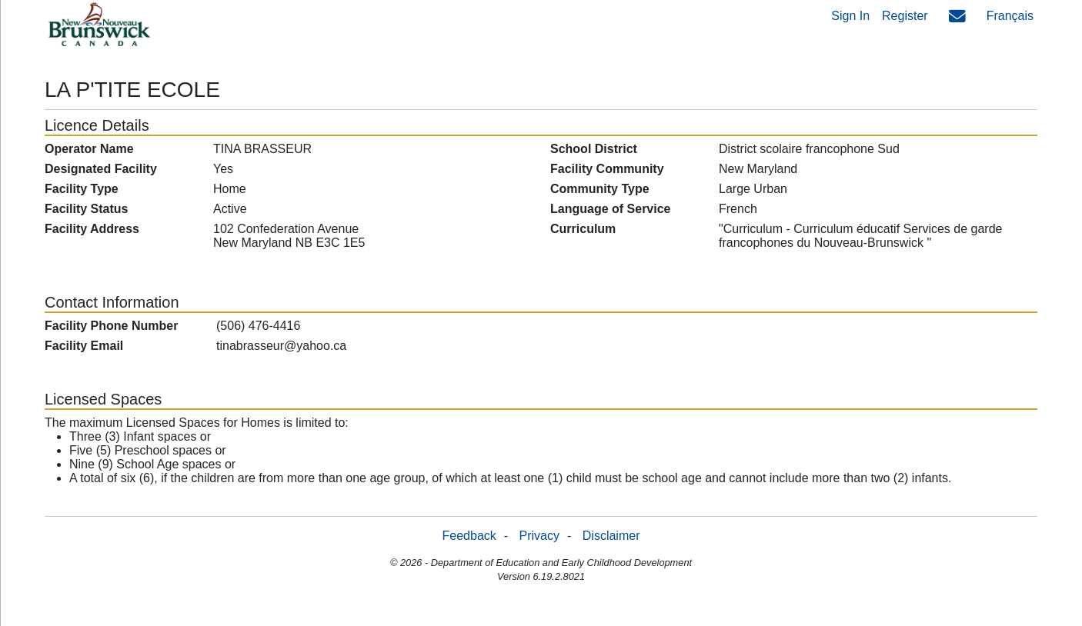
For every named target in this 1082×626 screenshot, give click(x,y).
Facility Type (82, 188)
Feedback (469, 535)
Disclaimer (611, 535)
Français (1010, 15)
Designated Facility (101, 168)
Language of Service (610, 208)
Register (905, 15)
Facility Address (92, 228)
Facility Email (84, 345)
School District (593, 148)
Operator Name (89, 148)
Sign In (850, 15)
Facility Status (86, 208)
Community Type (600, 188)
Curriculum (583, 228)
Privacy (539, 535)
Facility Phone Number (111, 325)
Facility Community (607, 168)
